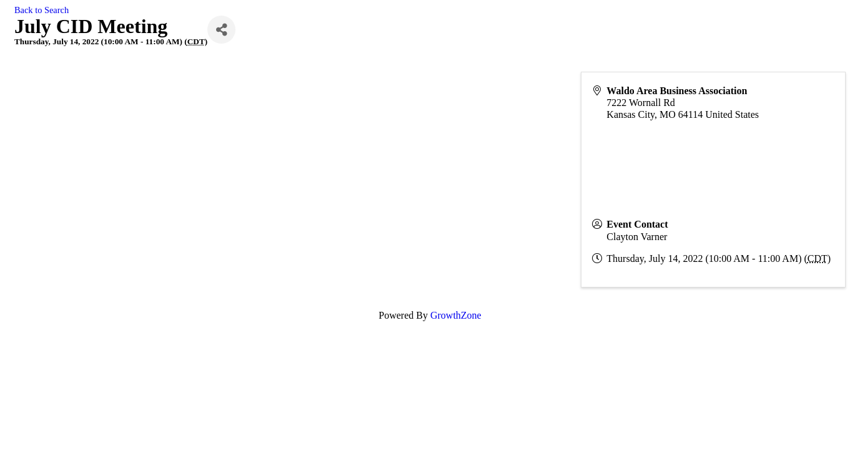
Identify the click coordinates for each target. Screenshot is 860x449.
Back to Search (41, 10)
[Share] (221, 30)
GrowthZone (456, 315)
